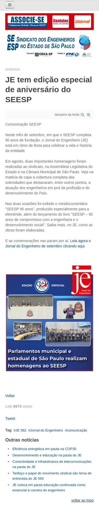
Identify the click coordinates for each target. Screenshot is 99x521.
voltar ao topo (82, 500)
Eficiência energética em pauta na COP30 (44, 449)
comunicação (77, 430)
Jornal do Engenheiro (46, 430)
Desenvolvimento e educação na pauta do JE (47, 455)
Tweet (10, 418)
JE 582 (21, 430)
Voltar (10, 396)
